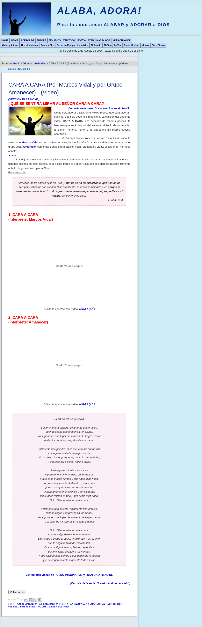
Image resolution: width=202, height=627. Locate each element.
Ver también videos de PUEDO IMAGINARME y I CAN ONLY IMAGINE (69, 574)
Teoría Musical (131, 45)
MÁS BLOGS (103, 40)
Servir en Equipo (66, 45)
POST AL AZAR (85, 40)
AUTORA (41, 40)
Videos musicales (34, 63)
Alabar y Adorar (9, 45)
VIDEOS (42, 607)
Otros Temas (158, 45)
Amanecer (29, 146)
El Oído (108, 45)
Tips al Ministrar (29, 45)
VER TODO (69, 40)
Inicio (17, 63)
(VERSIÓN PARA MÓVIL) (23, 99)
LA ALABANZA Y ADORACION (88, 604)
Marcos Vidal (30, 142)
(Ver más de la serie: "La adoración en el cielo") (98, 108)
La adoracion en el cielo (54, 604)
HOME (4, 40)
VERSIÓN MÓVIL (121, 40)
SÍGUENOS (55, 40)
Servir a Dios (47, 45)
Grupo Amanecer (27, 604)
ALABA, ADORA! (99, 11)
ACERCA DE (27, 40)
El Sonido (96, 45)
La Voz (117, 45)
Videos (145, 45)
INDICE (14, 40)
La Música (82, 45)
